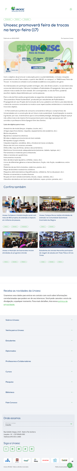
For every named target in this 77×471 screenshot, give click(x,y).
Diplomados (11, 351)
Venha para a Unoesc (15, 330)
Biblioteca (10, 392)
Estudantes (10, 341)
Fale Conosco (11, 403)
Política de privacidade (61, 466)
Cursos (9, 372)
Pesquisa (9, 382)
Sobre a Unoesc (12, 320)
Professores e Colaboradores (18, 361)
